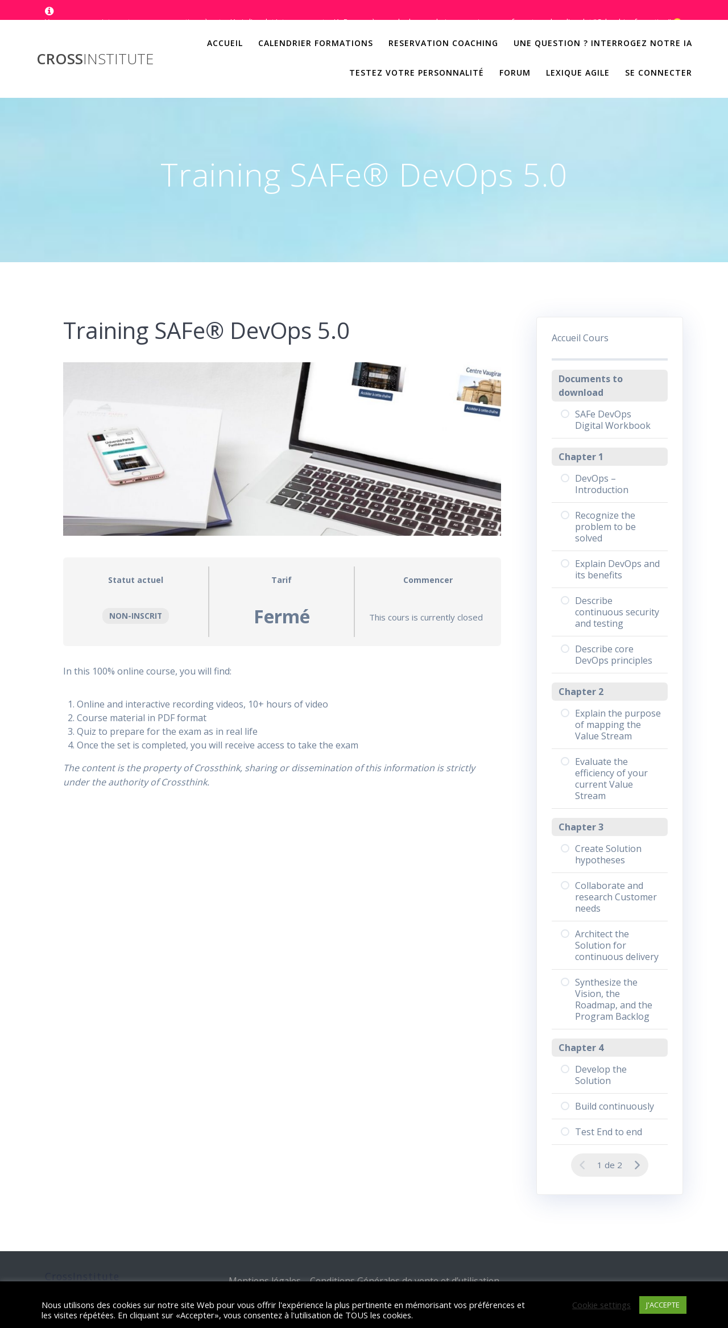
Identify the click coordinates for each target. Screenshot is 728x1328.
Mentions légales (263, 1281)
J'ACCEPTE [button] (663, 1305)
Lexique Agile (578, 72)
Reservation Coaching (443, 43)
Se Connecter (658, 72)
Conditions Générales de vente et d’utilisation (405, 1281)
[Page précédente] (582, 1165)
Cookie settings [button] (601, 1305)
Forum (515, 72)
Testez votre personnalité (416, 72)
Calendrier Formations (315, 43)
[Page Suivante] (637, 1165)
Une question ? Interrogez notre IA (603, 43)
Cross (95, 59)
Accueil (225, 43)
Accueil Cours (580, 338)
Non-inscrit (135, 615)
